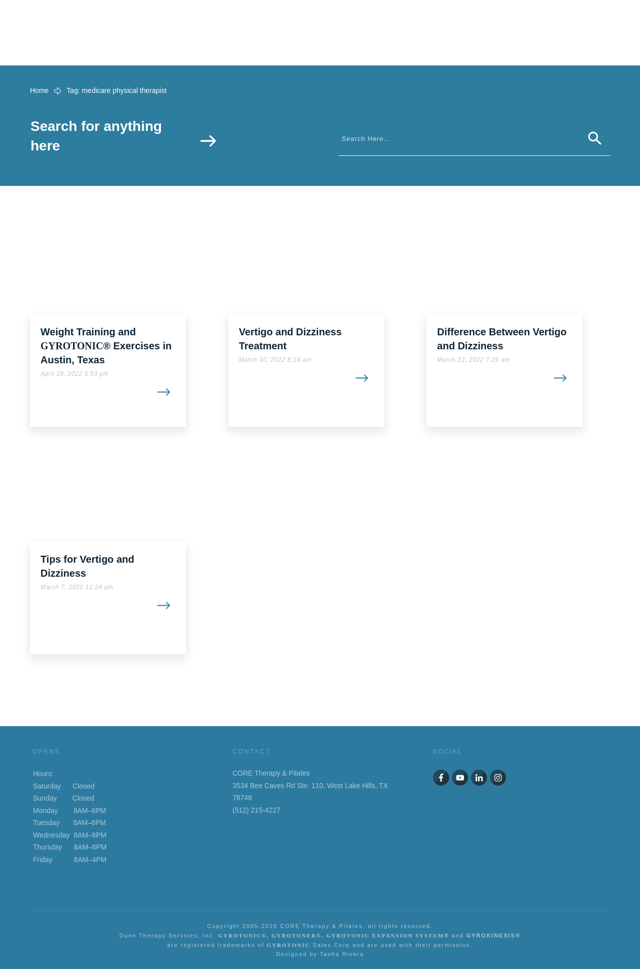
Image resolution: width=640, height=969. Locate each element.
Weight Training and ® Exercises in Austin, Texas (106, 345)
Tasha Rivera (342, 954)
